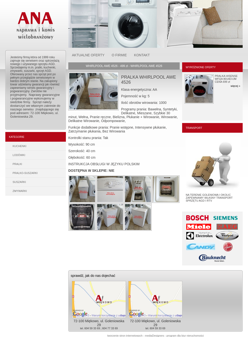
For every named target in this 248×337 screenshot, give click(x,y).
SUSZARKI (19, 182)
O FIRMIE (119, 55)
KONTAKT (142, 55)
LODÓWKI (19, 155)
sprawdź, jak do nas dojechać (93, 276)
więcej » (235, 85)
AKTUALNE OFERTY (88, 55)
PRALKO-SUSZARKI (25, 173)
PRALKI (17, 164)
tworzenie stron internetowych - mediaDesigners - (137, 335)
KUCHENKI (19, 146)
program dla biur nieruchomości (185, 335)
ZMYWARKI (20, 190)
